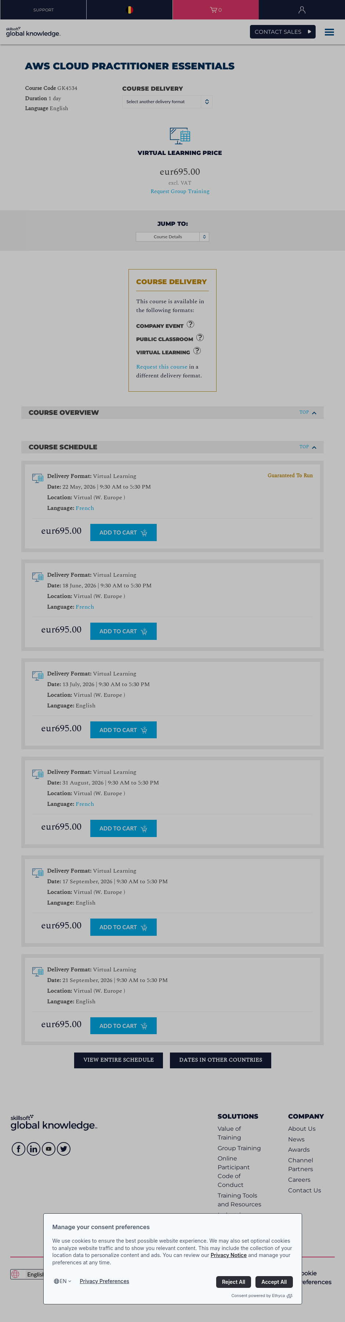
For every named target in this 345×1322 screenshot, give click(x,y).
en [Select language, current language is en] (63, 1281)
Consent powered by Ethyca (262, 1295)
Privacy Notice (229, 1255)
